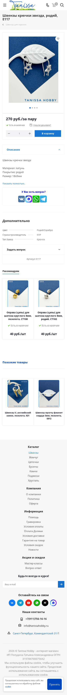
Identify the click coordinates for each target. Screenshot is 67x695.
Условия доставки (33, 535)
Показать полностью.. (13, 183)
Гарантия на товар (33, 540)
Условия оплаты (33, 526)
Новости (33, 549)
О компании (33, 494)
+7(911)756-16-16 (36, 618)
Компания (33, 488)
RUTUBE (45, 603)
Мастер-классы (34, 563)
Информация (33, 511)
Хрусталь (33, 480)
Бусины (33, 466)
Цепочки (33, 462)
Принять (54, 684)
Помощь (33, 517)
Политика (33, 498)
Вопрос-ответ (33, 568)
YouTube (28, 603)
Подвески (33, 475)
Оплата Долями (33, 531)
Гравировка (33, 521)
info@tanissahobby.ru (36, 625)
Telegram (20, 603)
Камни (33, 471)
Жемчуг (33, 457)
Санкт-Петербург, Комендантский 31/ (35, 633)
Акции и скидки (33, 557)
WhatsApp (37, 603)
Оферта (33, 503)
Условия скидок (33, 545)
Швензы (34, 452)
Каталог (33, 447)
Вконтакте (12, 603)
